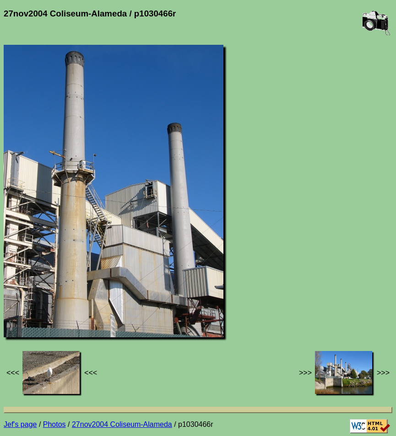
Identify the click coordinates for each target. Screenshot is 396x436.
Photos (54, 424)
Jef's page (20, 424)
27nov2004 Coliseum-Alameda (122, 424)
